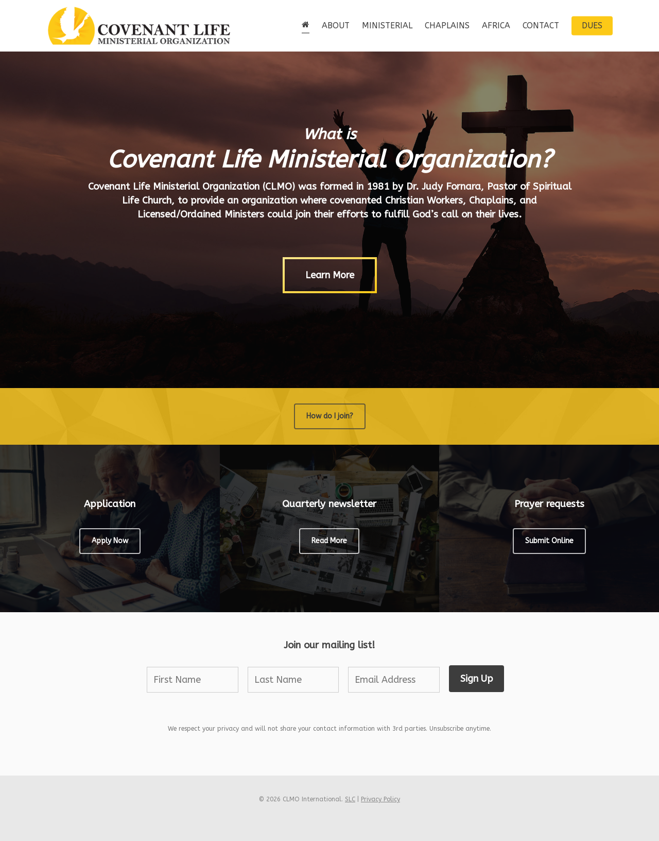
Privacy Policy (380, 799)
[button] (330, 276)
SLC (350, 799)
